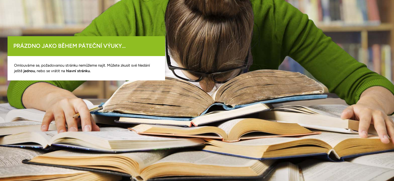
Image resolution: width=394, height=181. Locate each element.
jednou (29, 71)
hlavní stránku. (78, 71)
